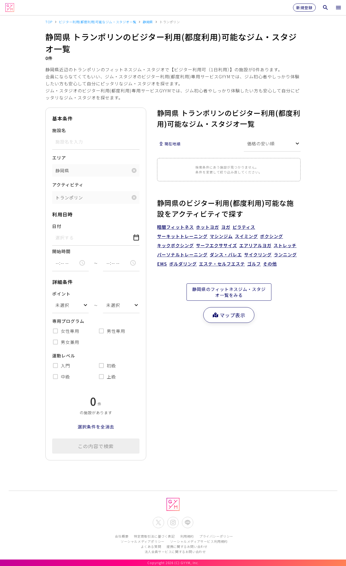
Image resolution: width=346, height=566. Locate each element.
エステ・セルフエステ (222, 263)
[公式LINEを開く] (187, 522)
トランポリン (69, 197)
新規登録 (304, 7)
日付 (56, 226)
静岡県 (62, 170)
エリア (59, 157)
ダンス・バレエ (226, 254)
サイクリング (258, 254)
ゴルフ (254, 263)
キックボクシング (175, 245)
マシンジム (221, 236)
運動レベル (63, 355)
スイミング (246, 236)
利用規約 (187, 536)
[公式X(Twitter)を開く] (158, 522)
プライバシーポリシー (216, 536)
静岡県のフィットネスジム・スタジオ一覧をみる (229, 292)
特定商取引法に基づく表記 (154, 536)
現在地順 (170, 143)
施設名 (59, 130)
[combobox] (70, 305)
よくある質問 (151, 546)
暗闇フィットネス (175, 227)
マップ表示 (228, 315)
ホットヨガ (207, 227)
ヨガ (225, 227)
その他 (270, 263)
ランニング (285, 254)
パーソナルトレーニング (182, 254)
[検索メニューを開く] (325, 7)
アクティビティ (68, 184)
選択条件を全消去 (96, 426)
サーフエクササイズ (216, 245)
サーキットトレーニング (182, 236)
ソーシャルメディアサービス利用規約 (199, 541)
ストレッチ (285, 245)
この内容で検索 (96, 446)
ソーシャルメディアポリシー (143, 541)
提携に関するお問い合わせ (187, 546)
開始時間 (61, 251)
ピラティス (243, 227)
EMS (162, 263)
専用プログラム (68, 321)
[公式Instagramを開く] (173, 522)
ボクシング (271, 236)
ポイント (61, 293)
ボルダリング (183, 263)
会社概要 (121, 536)
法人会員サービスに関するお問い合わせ (175, 551)
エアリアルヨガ (255, 245)
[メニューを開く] (338, 7)
